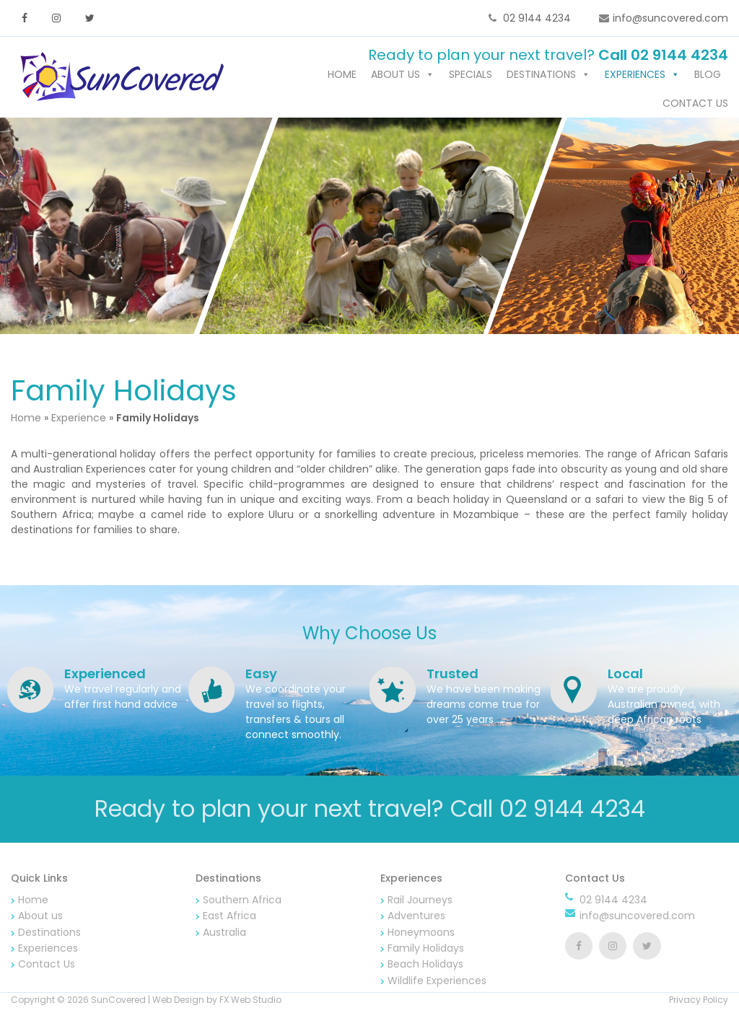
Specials (470, 76)
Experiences (635, 76)
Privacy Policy (698, 1002)
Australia (224, 934)
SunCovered (118, 1002)
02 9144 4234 (535, 18)
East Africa (229, 918)
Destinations (541, 76)
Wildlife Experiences (437, 982)
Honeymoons (421, 934)
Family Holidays (426, 950)
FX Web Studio (250, 1002)
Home (342, 76)
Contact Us (695, 105)
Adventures (416, 918)
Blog (707, 76)
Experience (78, 420)
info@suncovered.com (670, 18)
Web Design (178, 1002)
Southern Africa (242, 902)
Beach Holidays (425, 967)
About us (395, 76)
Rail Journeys (420, 902)
